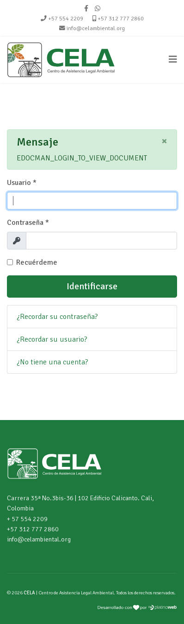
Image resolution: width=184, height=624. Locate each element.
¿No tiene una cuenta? (52, 362)
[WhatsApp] (97, 9)
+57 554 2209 (65, 18)
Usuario (22, 182)
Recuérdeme (36, 262)
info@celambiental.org (96, 28)
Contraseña (28, 222)
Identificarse (92, 286)
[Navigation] (173, 60)
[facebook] (86, 9)
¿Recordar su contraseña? (57, 316)
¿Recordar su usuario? (52, 339)
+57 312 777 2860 (121, 18)
